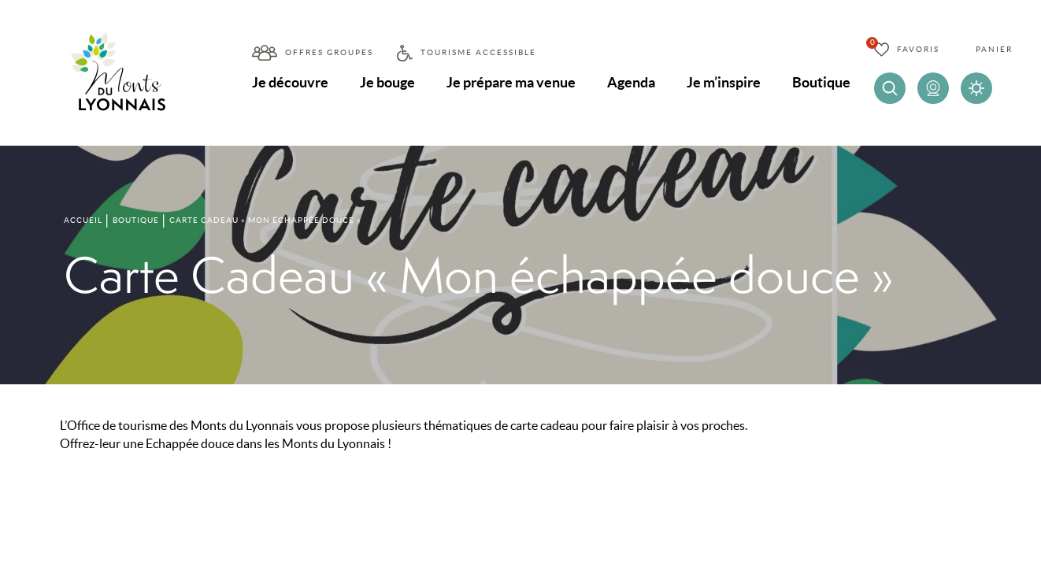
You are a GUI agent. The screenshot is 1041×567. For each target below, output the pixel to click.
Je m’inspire (724, 82)
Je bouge (387, 82)
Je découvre (290, 82)
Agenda (631, 82)
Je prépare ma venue (511, 82)
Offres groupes (329, 52)
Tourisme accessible (478, 52)
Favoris (918, 49)
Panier (994, 49)
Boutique (821, 82)
